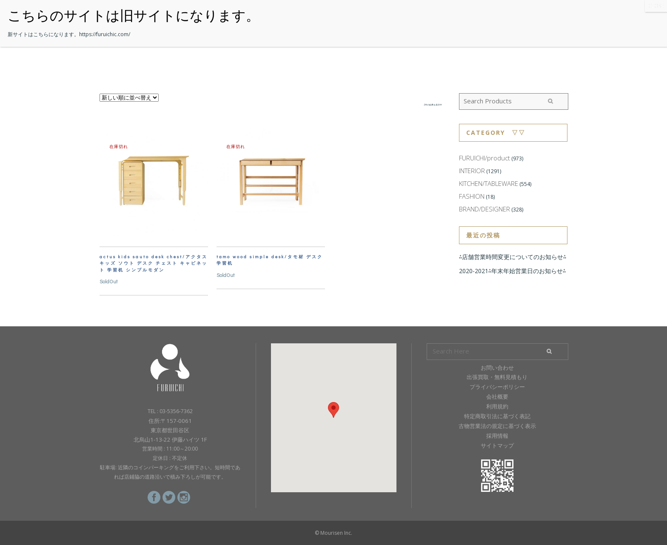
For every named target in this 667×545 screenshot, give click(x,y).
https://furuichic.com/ (104, 34)
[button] (333, 410)
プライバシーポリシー (497, 387)
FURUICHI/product (484, 158)
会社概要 (497, 396)
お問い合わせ (497, 367)
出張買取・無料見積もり (497, 377)
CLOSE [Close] (656, 5)
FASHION (472, 196)
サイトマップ (497, 445)
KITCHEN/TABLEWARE (488, 183)
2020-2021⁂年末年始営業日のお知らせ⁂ (512, 271)
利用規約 (497, 406)
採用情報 (497, 435)
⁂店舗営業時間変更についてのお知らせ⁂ (512, 257)
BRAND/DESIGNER (484, 209)
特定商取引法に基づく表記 (497, 416)
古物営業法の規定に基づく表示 (497, 426)
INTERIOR (472, 170)
